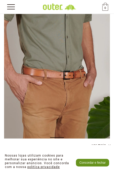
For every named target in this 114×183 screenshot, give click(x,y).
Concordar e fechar (92, 162)
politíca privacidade (43, 167)
